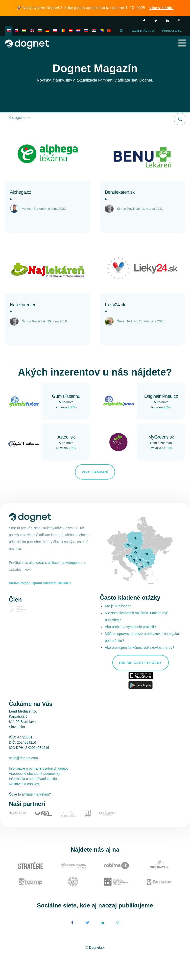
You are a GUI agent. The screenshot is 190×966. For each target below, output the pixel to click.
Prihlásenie (19, 40)
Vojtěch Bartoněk (34, 218)
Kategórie (20, 127)
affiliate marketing (35, 804)
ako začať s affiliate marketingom (55, 572)
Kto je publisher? (118, 616)
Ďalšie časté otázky (140, 673)
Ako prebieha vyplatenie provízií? (130, 637)
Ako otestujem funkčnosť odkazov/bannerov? (139, 657)
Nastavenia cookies (24, 794)
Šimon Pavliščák (129, 218)
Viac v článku (161, 8)
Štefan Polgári (127, 331)
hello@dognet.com (23, 768)
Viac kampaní (95, 482)
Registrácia (157, 30)
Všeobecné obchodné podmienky (34, 783)
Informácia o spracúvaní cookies (34, 789)
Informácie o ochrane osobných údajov (38, 778)
